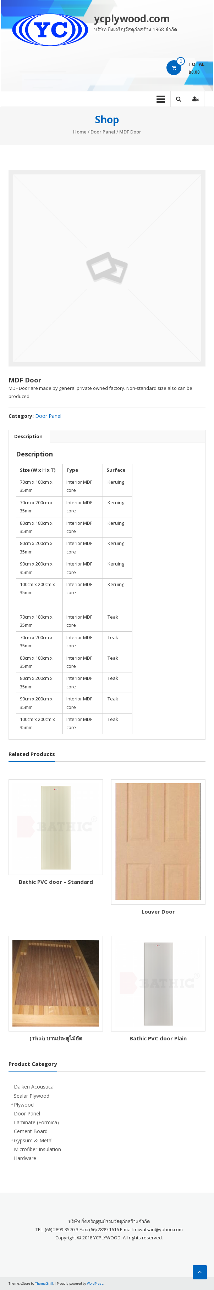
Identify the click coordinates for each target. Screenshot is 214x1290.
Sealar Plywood (31, 1095)
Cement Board (31, 1131)
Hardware (25, 1158)
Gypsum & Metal (33, 1140)
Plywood (24, 1104)
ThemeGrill (44, 1283)
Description (28, 436)
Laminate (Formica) (36, 1122)
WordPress (95, 1283)
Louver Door (158, 911)
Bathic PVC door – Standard (56, 881)
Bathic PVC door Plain (158, 1038)
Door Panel (102, 132)
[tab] (28, 436)
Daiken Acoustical (34, 1086)
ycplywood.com (132, 18)
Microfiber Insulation (37, 1149)
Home (80, 132)
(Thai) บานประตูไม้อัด (55, 1038)
